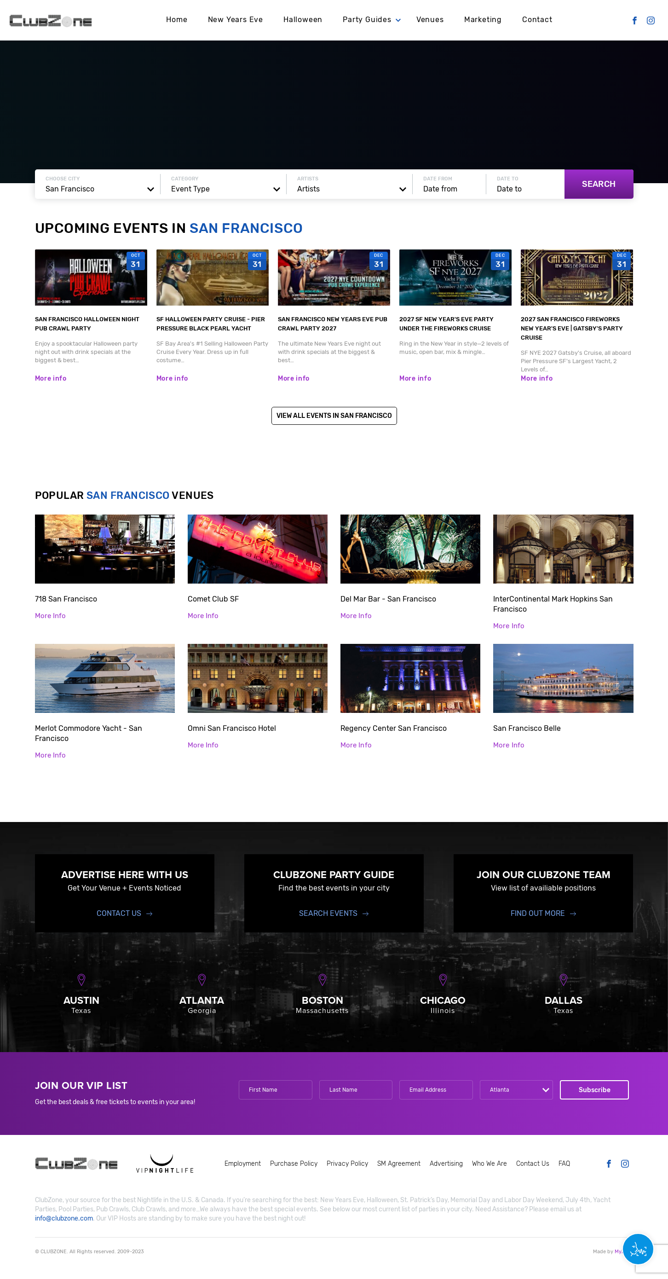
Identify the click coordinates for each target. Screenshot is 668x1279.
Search (599, 184)
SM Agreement (398, 1164)
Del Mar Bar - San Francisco (388, 599)
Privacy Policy (347, 1164)
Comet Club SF (213, 599)
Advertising (446, 1164)
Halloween (302, 19)
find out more (538, 913)
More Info (50, 616)
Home (176, 19)
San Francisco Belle (527, 728)
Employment (243, 1164)
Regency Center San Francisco (393, 728)
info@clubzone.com (64, 1218)
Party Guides (367, 19)
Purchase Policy (293, 1164)
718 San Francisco (66, 599)
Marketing (483, 19)
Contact (537, 19)
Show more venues (334, 783)
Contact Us (119, 913)
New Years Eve (235, 19)
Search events (328, 913)
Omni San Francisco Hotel (232, 728)
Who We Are (489, 1164)
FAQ (564, 1164)
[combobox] (98, 189)
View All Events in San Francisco (334, 416)
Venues (430, 19)
